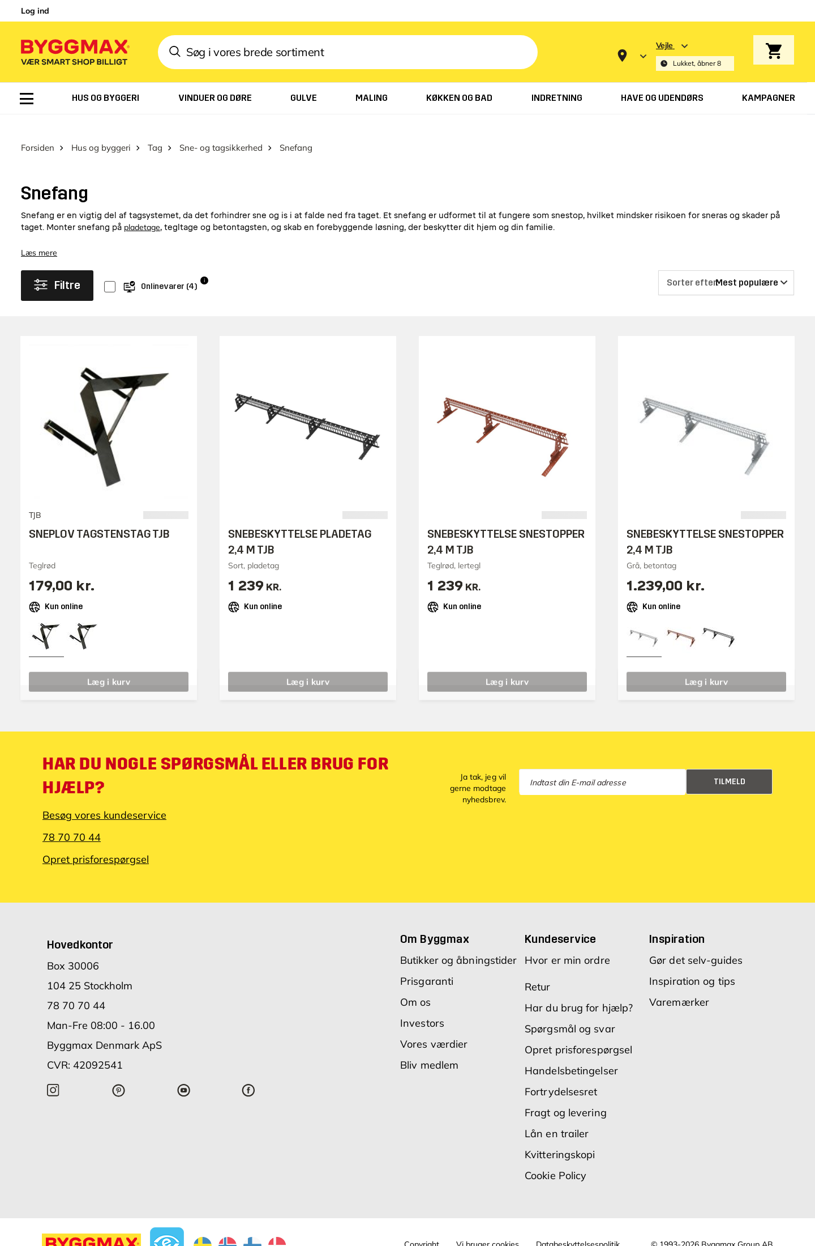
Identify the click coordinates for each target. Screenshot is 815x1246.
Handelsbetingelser (571, 1053)
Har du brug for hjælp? (579, 990)
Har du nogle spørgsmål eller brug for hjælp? (215, 758)
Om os (415, 984)
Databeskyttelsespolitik (578, 1227)
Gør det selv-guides (696, 942)
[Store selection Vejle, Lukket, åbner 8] (695, 56)
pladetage (142, 210)
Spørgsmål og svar (570, 1011)
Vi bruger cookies (487, 1227)
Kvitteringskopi (560, 1136)
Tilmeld (729, 763)
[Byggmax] (74, 52)
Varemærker (679, 984)
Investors (422, 1005)
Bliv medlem (429, 1047)
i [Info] (204, 262)
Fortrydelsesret (561, 1074)
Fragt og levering (566, 1095)
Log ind (35, 11)
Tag (155, 129)
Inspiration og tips (692, 963)
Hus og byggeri (101, 129)
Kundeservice (561, 921)
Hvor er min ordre (567, 942)
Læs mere (39, 234)
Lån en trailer (557, 1115)
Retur (538, 969)
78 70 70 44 (71, 819)
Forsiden (37, 129)
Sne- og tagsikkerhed (221, 129)
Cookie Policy (555, 1157)
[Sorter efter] (726, 265)
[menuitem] (26, 98)
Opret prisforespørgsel (95, 841)
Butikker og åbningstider (458, 942)
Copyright (421, 1227)
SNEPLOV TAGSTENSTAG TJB (99, 516)
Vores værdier (433, 1026)
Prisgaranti (426, 963)
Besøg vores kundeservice (104, 797)
